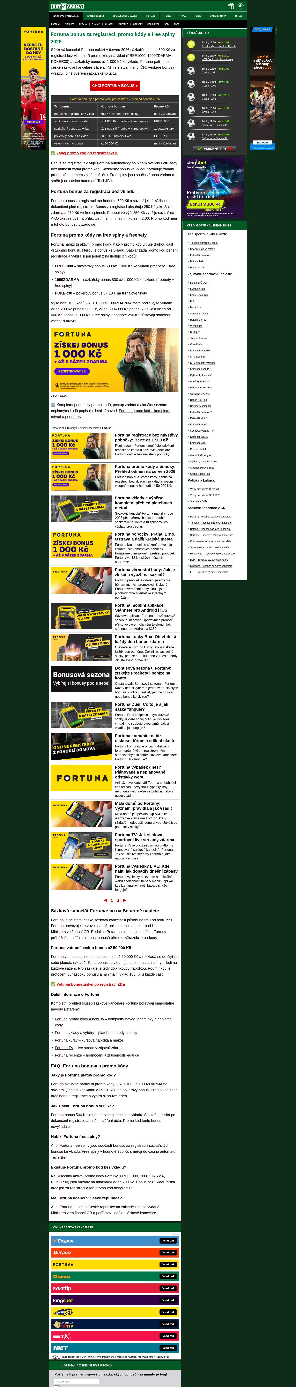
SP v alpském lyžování (202, 506)
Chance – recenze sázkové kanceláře (210, 684)
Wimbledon (196, 469)
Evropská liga (197, 432)
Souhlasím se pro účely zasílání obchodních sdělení (104, 1251)
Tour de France (198, 481)
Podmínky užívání (109, 1380)
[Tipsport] (262, 149)
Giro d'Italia (196, 487)
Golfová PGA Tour (200, 537)
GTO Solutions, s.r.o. (211, 1380)
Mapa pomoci (157, 1371)
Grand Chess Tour (200, 617)
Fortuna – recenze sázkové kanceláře (210, 660)
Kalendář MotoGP (200, 494)
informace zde (121, 1363)
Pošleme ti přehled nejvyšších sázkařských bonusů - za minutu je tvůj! (110, 1236)
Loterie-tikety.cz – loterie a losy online (136, 1292)
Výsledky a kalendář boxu (204, 605)
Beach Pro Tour (198, 543)
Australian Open (199, 457)
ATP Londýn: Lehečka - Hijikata (219, 189)
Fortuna (55, 24)
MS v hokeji (196, 404)
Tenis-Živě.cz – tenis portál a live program (81, 1298)
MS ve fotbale (197, 411)
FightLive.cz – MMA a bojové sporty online (81, 1280)
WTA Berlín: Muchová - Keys (217, 202)
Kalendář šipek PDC (201, 512)
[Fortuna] (33, 149)
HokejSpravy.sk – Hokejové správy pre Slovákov (142, 1311)
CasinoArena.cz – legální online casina (79, 1329)
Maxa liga (195, 450)
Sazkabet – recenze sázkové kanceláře (211, 678)
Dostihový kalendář (200, 549)
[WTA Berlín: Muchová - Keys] (193, 200)
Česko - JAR (209, 216)
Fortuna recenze (68, 1055)
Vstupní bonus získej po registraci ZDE (91, 984)
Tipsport (69, 24)
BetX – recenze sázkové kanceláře (209, 703)
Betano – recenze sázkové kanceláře (210, 672)
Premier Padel (198, 592)
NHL (192, 444)
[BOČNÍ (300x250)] (213, 360)
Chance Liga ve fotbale (202, 392)
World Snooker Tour (201, 531)
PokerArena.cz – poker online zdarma (79, 1317)
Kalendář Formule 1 (201, 398)
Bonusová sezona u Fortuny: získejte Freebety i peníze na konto (143, 673)
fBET (176, 24)
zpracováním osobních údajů (91, 1251)
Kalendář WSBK (199, 580)
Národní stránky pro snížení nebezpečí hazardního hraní (197, 1371)
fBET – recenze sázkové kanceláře (209, 715)
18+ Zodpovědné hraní (180, 1380)
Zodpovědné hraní (218, 1346)
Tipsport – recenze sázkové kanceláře (211, 666)
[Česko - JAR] (193, 214)
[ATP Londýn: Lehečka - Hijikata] (193, 187)
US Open (195, 475)
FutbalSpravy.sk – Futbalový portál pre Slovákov (142, 1317)
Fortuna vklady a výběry (74, 1033)
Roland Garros (198, 463)
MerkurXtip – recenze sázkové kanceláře (212, 697)
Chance (96, 24)
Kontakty (64, 1380)
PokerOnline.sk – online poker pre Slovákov (140, 1329)
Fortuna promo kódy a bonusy (80, 1019)
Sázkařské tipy (198, 176)
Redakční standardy (84, 1380)
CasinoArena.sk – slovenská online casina (139, 1323)
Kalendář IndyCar (199, 568)
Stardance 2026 (199, 644)
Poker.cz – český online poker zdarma (79, 1323)
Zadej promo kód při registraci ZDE (87, 153)
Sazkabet (137, 24)
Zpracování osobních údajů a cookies (143, 1380)
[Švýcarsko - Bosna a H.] (193, 266)
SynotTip (109, 24)
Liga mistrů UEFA (199, 426)
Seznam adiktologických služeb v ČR (128, 1371)
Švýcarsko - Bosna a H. (215, 268)
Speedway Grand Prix (202, 574)
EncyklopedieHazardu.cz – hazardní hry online (141, 1280)
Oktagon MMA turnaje (202, 611)
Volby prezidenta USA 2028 (205, 638)
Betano (83, 24)
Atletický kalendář (199, 524)
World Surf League (200, 598)
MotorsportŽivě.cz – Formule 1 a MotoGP (81, 1305)
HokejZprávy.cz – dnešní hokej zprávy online (82, 1292)
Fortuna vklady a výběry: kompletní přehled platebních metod (143, 503)
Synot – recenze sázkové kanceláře (209, 690)
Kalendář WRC (198, 586)
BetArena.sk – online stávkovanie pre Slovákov (141, 1298)
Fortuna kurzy (66, 1040)
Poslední (125, 900)
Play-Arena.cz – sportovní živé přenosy (79, 1311)
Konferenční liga (199, 438)
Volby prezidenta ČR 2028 (204, 632)
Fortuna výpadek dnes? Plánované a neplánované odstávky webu (140, 772)
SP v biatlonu (197, 500)
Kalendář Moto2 (199, 561)
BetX (166, 24)
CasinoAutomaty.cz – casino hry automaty (139, 1286)
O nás (52, 1380)
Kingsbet (123, 24)
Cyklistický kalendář (201, 518)
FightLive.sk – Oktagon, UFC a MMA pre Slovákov (143, 1305)
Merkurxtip (153, 24)
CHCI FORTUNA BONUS (113, 86)
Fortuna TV (64, 1048)
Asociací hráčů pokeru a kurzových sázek (75, 1350)
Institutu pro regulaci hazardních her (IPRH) (149, 1346)
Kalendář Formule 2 (201, 555)
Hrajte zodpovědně (60, 1358)
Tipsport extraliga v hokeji (204, 386)
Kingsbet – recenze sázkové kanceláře (211, 709)
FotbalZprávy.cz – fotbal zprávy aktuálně (80, 1286)
